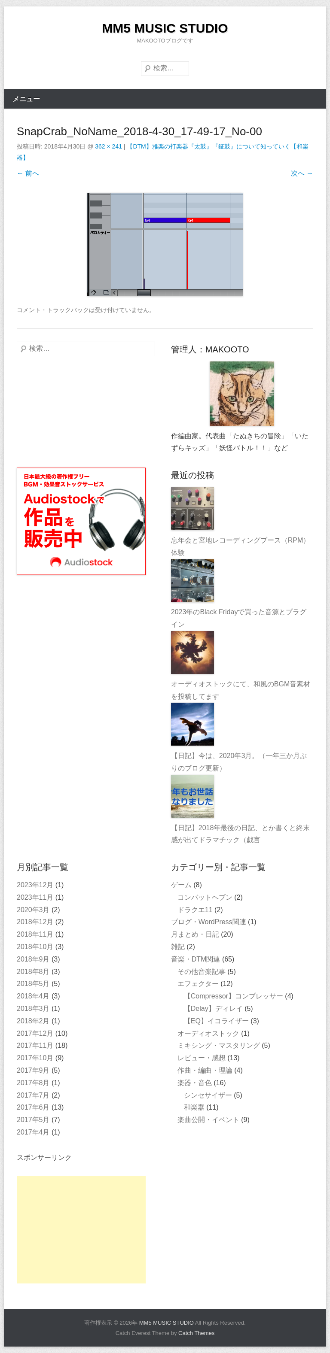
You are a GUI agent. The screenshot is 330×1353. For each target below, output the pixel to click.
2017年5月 (33, 1119)
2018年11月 (35, 934)
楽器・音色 (194, 1082)
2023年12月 (35, 885)
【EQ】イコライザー (216, 1021)
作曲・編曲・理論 (204, 1070)
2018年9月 (33, 959)
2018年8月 (33, 971)
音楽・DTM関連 (195, 959)
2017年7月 (33, 1095)
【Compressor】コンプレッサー (233, 996)
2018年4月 (33, 996)
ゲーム (181, 885)
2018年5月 (33, 983)
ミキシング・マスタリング (218, 1045)
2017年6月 (33, 1107)
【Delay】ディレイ (213, 1008)
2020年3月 (33, 909)
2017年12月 (35, 1033)
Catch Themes (196, 1333)
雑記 (178, 946)
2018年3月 (33, 1008)
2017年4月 (33, 1132)
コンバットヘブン (204, 897)
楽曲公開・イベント (208, 1119)
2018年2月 (33, 1021)
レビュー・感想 (201, 1058)
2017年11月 (35, 1045)
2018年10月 (35, 946)
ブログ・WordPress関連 (208, 921)
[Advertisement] (81, 1229)
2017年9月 (33, 1070)
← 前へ (28, 173)
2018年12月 (35, 921)
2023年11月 (35, 897)
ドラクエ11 (195, 909)
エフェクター (198, 983)
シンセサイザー (208, 1095)
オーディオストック (208, 1033)
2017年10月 (35, 1058)
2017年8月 (33, 1082)
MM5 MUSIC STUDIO (165, 28)
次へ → (302, 173)
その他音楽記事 (201, 971)
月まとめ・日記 (195, 934)
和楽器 (194, 1107)
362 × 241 (108, 146)
